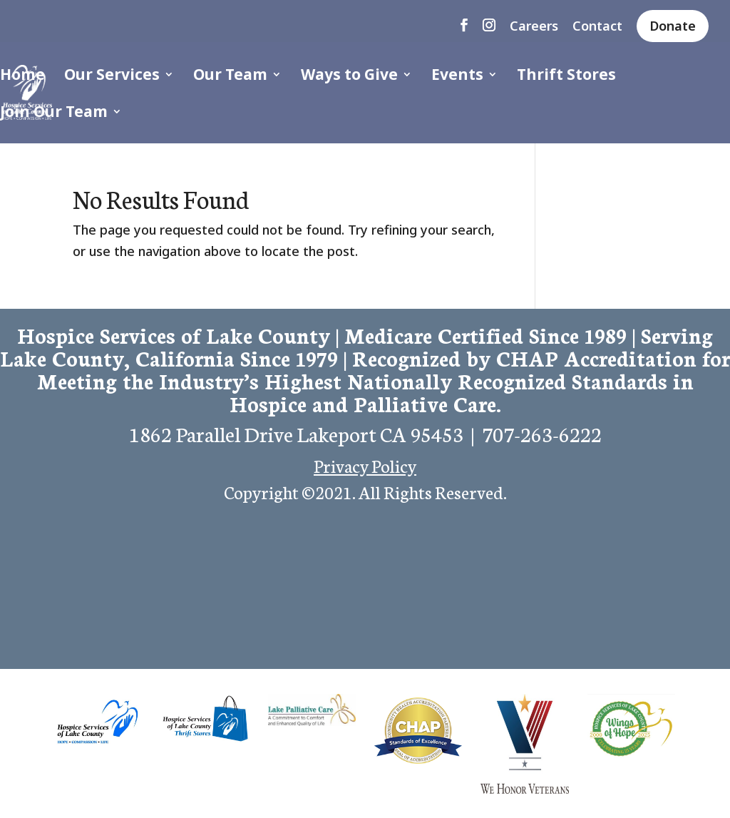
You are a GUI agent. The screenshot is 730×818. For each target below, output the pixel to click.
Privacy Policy (365, 465)
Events (457, 76)
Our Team (230, 76)
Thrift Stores (566, 76)
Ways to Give (349, 76)
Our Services (112, 76)
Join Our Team (54, 113)
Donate (672, 25)
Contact (597, 26)
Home (22, 76)
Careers (534, 26)
